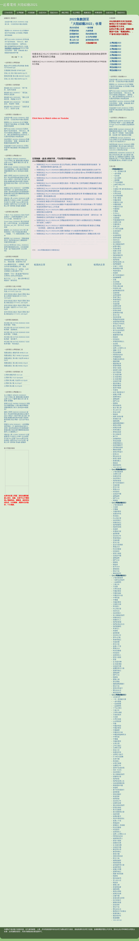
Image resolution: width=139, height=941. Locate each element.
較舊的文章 (99, 264)
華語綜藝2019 (115, 67)
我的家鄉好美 (91, 34)
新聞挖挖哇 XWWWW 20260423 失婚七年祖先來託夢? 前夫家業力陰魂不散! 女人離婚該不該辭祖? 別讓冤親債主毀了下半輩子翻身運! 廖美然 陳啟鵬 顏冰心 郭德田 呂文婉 (122, 156)
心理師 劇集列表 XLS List (13, 375)
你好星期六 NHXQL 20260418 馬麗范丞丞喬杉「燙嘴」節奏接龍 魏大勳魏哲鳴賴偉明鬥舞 (16, 141)
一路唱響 (89, 28)
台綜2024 (42, 13)
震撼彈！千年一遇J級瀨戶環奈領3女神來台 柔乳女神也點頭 (16, 275)
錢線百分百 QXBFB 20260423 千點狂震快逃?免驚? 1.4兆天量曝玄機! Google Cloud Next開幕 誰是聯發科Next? (121, 123)
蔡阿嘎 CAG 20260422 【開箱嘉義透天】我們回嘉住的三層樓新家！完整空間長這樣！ (16, 240)
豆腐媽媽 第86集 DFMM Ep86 (14, 70)
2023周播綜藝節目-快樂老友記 (49, 250)
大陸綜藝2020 (115, 64)
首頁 (69, 264)
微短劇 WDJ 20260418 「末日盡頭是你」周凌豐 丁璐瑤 (16, 103)
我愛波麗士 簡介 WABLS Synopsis (16, 355)
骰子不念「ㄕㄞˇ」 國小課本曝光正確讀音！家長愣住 (17, 279)
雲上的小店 (74, 40)
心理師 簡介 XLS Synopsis (13, 377)
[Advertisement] (51, 31)
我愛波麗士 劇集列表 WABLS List (16, 353)
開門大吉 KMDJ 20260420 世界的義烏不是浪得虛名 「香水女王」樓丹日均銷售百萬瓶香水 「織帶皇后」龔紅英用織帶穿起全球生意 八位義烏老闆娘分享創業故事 (16, 132)
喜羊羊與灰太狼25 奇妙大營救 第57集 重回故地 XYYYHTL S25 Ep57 (17, 313)
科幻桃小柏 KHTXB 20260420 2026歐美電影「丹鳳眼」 (16, 333)
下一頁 (20, 57)
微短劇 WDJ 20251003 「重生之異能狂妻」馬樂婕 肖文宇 (16, 98)
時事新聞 (98, 13)
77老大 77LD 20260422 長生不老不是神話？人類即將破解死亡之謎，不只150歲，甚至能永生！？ (16, 217)
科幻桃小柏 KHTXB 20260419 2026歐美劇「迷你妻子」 (16, 338)
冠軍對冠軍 (74, 43)
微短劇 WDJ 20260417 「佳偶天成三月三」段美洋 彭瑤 (16, 107)
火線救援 (89, 31)
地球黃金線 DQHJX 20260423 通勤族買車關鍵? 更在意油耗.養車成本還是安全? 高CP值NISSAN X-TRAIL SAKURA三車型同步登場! (122, 147)
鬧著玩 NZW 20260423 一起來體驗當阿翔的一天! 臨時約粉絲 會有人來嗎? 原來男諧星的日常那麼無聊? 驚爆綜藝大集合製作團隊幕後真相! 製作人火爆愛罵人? (16, 191)
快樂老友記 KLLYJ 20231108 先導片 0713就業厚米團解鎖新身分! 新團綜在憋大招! (68, 234)
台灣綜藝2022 (115, 49)
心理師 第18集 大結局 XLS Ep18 (15, 380)
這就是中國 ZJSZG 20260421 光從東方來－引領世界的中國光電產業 (16, 118)
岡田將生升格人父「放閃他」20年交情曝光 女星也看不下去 (16, 270)
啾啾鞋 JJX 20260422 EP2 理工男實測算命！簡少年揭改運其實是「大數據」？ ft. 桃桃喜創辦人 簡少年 (17, 233)
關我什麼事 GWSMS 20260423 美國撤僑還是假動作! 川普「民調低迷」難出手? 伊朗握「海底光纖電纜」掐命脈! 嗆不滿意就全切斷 (121, 132)
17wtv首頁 (9, 13)
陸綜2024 (54, 13)
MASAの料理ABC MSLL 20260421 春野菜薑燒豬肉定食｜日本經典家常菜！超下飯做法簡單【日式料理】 (16, 248)
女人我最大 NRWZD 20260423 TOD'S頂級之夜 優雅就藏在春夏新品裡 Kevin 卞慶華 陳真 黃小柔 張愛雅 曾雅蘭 (16, 161)
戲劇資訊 (87, 13)
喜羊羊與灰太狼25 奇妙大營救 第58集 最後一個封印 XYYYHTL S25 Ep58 (17, 307)
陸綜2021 (121, 13)
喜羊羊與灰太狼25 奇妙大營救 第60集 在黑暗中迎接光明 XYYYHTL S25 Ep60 (17, 296)
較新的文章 (39, 264)
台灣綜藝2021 (115, 55)
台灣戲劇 (20, 13)
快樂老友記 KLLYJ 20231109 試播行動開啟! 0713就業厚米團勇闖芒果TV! (65, 231)
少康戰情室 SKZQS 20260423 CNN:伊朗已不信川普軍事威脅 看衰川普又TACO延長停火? (122, 139)
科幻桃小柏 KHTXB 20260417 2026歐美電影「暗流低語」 (16, 342)
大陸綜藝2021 (115, 58)
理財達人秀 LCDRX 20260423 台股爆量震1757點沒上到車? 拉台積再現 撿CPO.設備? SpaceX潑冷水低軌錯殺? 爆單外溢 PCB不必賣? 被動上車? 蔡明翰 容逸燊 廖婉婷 (16, 202)
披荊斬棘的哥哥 (92, 40)
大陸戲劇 (31, 13)
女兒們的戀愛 (91, 37)
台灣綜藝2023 (115, 43)
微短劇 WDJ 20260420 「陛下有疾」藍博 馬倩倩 (15, 89)
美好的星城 (74, 28)
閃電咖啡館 (74, 31)
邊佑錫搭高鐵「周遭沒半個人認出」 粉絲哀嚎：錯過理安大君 (15, 260)
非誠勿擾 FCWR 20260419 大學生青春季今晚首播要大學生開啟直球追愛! (16, 147)
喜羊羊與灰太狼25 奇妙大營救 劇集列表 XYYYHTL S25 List (17, 290)
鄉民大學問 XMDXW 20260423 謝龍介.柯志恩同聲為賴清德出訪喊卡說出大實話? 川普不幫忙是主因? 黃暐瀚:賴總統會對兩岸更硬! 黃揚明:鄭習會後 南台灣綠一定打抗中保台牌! (17, 180)
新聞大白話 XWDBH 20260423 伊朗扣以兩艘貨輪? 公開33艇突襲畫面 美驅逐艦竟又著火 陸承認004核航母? (17, 170)
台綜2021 (109, 13)
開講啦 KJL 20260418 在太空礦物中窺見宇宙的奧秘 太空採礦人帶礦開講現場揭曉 (16, 124)
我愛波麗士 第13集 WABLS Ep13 (16, 366)
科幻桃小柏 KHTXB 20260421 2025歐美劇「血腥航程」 (16, 328)
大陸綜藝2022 (115, 52)
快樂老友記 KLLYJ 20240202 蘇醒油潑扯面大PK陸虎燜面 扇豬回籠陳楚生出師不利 (69, 170)
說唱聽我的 (74, 34)
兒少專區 (76, 13)
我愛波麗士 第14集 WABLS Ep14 (16, 363)
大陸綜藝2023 (115, 46)
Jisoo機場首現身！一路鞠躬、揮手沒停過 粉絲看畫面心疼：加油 (16, 265)
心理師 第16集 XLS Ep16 (13, 386)
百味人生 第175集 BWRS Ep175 (15, 73)
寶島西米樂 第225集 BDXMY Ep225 (17, 76)
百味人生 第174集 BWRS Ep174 (15, 79)
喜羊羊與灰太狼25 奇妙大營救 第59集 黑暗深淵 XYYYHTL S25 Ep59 (17, 302)
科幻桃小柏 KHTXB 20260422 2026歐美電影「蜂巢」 (16, 324)
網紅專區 (65, 13)
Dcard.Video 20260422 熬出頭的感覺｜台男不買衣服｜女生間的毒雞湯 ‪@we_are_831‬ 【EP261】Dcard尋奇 (16, 224)
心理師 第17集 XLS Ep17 (13, 383)
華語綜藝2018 (115, 70)
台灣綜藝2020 (115, 61)
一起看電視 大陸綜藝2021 (19, 5)
